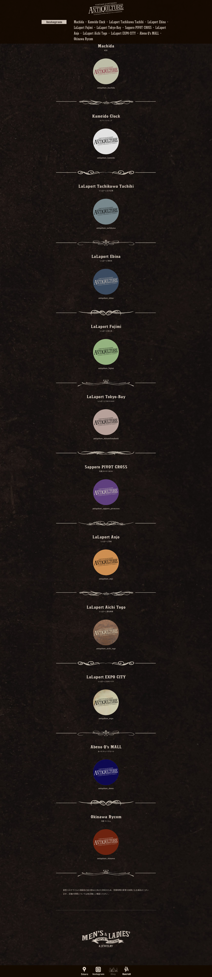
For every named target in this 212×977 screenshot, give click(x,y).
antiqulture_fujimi (106, 368)
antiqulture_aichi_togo (106, 648)
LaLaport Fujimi (83, 27)
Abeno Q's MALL (149, 33)
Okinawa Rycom (83, 38)
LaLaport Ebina (156, 22)
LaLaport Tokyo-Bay (109, 27)
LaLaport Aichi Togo (95, 33)
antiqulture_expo (106, 718)
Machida (79, 22)
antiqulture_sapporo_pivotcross (106, 508)
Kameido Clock (96, 22)
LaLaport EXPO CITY (123, 33)
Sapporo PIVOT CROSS (138, 27)
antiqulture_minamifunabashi (106, 438)
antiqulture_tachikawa (106, 228)
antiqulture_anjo (106, 579)
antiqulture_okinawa (106, 858)
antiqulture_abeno (106, 788)
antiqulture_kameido (106, 158)
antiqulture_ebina (106, 298)
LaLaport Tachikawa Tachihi (126, 22)
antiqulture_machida (106, 88)
